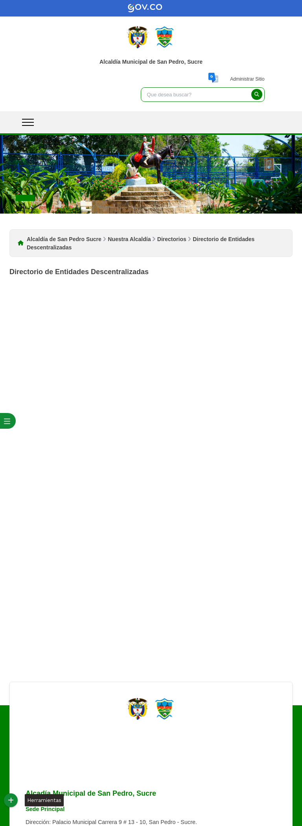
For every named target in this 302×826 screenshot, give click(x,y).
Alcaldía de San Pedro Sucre (64, 239)
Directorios (171, 239)
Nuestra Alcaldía (129, 239)
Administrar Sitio (247, 79)
